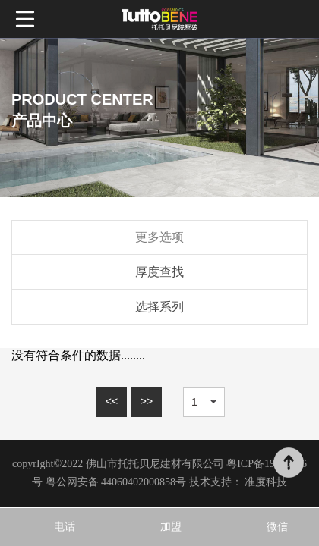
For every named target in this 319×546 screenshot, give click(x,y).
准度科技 (266, 482)
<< (112, 401)
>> (147, 401)
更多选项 (159, 237)
